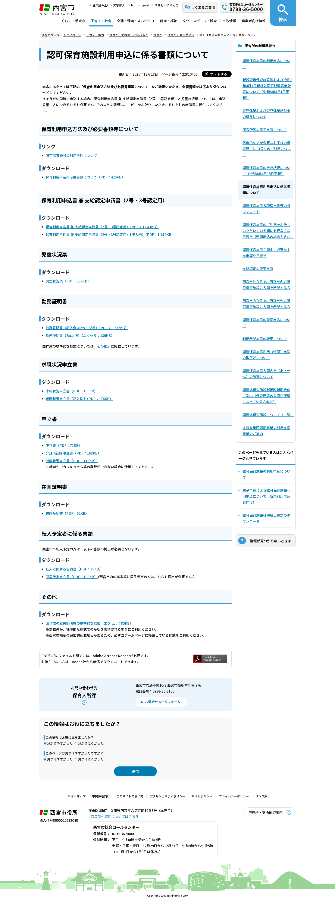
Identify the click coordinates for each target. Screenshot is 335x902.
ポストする (218, 73)
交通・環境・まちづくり (135, 20)
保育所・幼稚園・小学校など (128, 35)
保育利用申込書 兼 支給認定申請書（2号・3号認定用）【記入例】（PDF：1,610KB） (110, 234)
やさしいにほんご (167, 5)
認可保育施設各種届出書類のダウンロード (266, 518)
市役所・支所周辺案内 (265, 812)
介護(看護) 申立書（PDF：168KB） (73, 453)
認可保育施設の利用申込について (71, 155)
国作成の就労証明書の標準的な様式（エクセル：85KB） (89, 623)
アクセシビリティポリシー (167, 796)
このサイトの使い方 (129, 796)
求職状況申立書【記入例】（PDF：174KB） (79, 398)
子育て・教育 (101, 20)
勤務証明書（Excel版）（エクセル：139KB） (80, 335)
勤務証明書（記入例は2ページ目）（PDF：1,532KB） (87, 327)
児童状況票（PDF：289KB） (68, 281)
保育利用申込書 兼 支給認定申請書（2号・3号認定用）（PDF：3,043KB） (102, 226)
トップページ (72, 35)
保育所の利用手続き (181, 35)
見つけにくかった (91, 759)
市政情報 (229, 20)
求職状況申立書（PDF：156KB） (72, 390)
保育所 (157, 35)
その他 (102, 346)
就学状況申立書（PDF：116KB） (72, 460)
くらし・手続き (73, 20)
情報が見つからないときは (270, 540)
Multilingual (140, 5)
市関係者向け (101, 796)
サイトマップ (77, 796)
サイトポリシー (202, 796)
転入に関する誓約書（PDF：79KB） (74, 569)
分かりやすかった (60, 743)
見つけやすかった (60, 759)
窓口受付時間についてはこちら (115, 816)
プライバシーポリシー (234, 796)
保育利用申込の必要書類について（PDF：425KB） (85, 177)
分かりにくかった (91, 743)
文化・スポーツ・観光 (200, 20)
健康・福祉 (168, 20)
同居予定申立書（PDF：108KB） (72, 576)
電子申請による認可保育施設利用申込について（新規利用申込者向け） (266, 496)
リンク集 (261, 796)
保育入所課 (84, 695)
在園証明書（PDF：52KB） (67, 513)
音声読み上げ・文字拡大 (108, 5)
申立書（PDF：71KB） (64, 445)
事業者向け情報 (254, 20)
